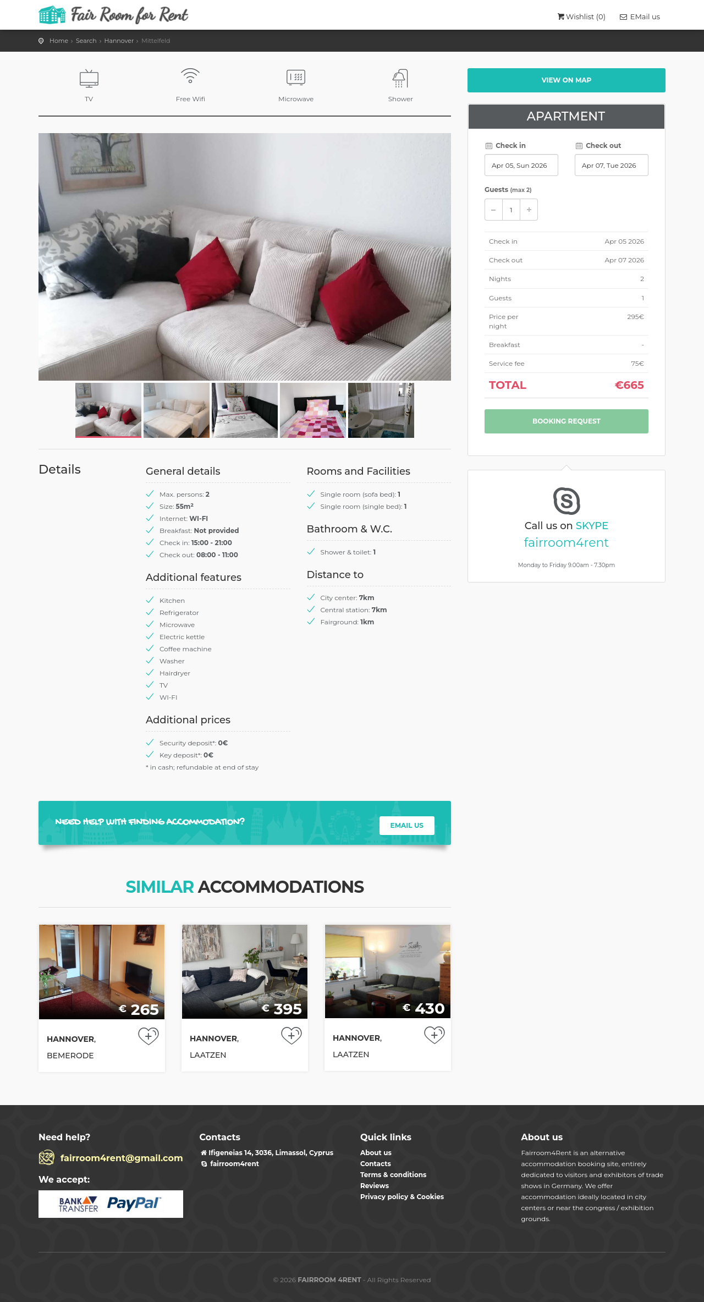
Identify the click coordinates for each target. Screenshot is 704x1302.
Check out (598, 145)
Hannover (119, 41)
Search (86, 41)
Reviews (374, 1186)
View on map (567, 80)
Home (59, 41)
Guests (508, 189)
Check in (505, 145)
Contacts (375, 1164)
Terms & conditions (393, 1175)
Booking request (566, 421)
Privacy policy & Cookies (402, 1197)
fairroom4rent (566, 542)
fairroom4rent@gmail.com (122, 1158)
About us (376, 1153)
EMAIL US (407, 825)
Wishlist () (581, 16)
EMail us (639, 16)
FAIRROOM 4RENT (329, 1280)
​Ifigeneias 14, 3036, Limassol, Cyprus (267, 1153)
